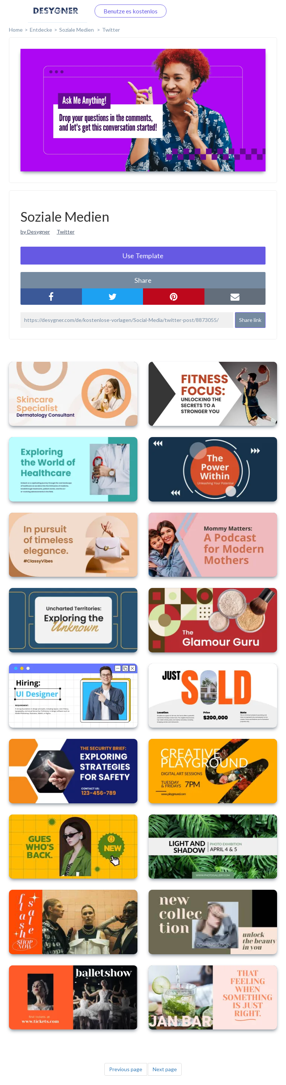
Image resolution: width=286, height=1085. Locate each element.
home (16, 29)
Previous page (125, 1069)
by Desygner (35, 231)
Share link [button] (250, 320)
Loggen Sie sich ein (57, 11)
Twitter (111, 29)
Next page (165, 1069)
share (143, 280)
